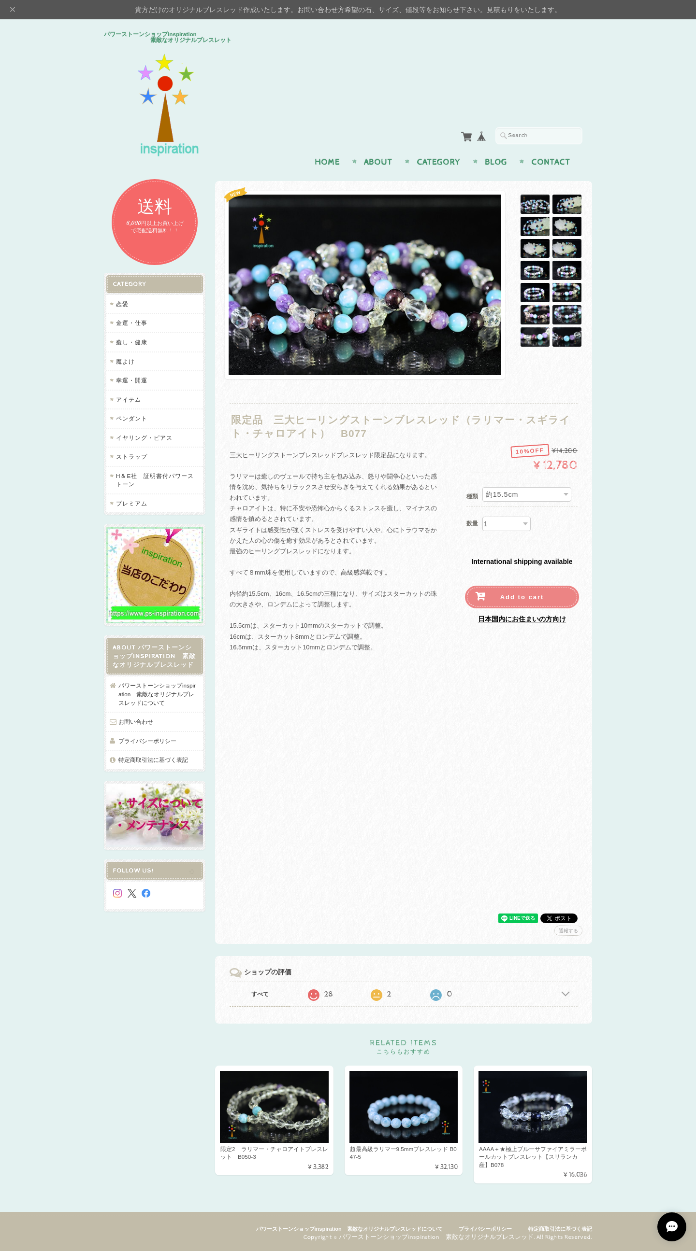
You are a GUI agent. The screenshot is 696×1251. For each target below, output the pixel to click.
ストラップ (131, 456)
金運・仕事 (131, 323)
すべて (260, 994)
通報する (568, 930)
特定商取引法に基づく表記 (153, 760)
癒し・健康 (131, 342)
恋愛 (122, 304)
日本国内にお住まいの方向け (522, 619)
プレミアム (131, 503)
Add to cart (522, 597)
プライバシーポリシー (147, 741)
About (378, 162)
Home (327, 162)
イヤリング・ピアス (144, 438)
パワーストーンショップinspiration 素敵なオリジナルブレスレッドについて (157, 693)
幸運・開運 (131, 380)
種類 (472, 496)
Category (439, 162)
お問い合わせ (135, 721)
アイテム (128, 399)
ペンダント (131, 418)
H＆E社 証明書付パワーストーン (155, 480)
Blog (496, 162)
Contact (550, 162)
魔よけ (125, 361)
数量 (472, 523)
